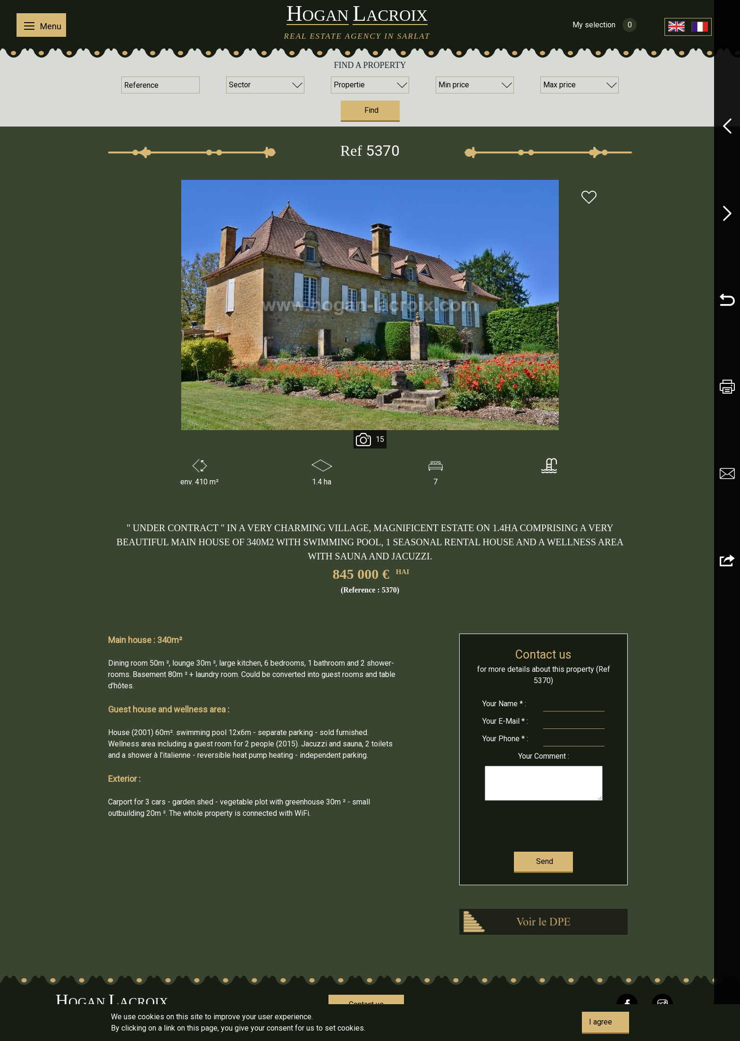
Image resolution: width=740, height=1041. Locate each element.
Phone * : (505, 738)
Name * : (504, 703)
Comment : (543, 756)
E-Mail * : (505, 721)
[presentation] (543, 824)
